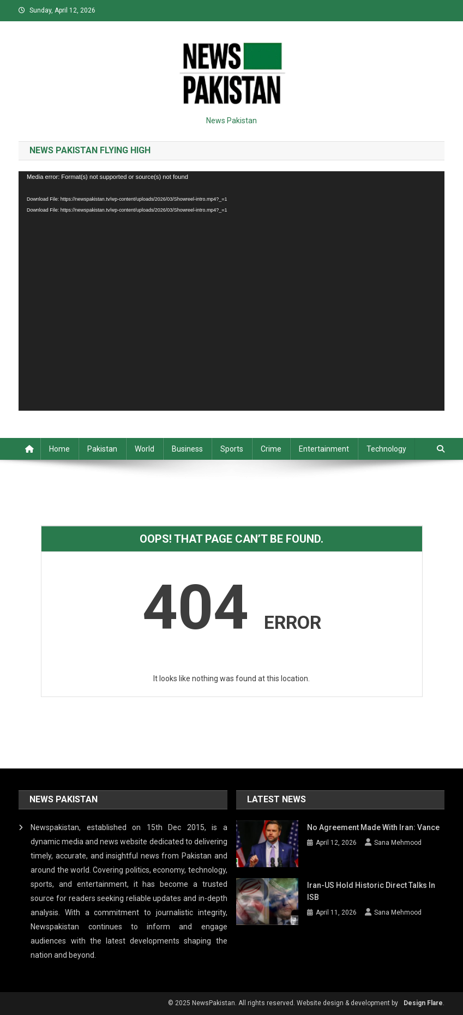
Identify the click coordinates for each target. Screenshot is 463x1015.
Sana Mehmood (398, 842)
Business (187, 449)
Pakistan (102, 449)
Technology (386, 449)
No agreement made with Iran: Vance (373, 827)
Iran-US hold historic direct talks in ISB (371, 891)
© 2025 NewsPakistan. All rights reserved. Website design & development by (283, 1003)
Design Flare (423, 1003)
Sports (231, 449)
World (144, 449)
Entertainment (324, 449)
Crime (271, 449)
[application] (231, 291)
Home (59, 449)
